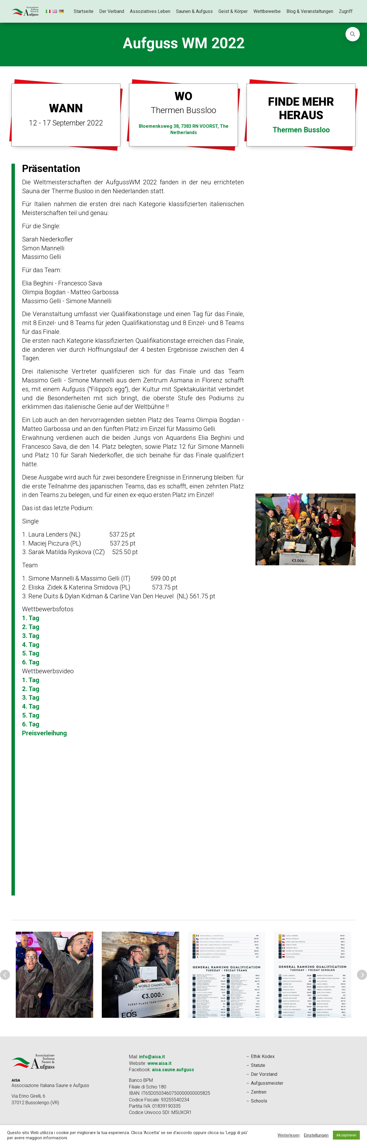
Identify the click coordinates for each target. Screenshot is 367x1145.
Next (362, 975)
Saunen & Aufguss (194, 11)
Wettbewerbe (267, 11)
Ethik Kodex (263, 1056)
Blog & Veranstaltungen (309, 11)
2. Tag (30, 626)
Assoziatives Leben (150, 11)
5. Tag (30, 653)
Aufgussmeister (267, 1083)
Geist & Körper (233, 11)
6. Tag (30, 662)
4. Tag (30, 644)
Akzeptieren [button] (346, 1135)
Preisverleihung (44, 733)
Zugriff (346, 11)
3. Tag (30, 635)
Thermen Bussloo (301, 130)
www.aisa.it (159, 1063)
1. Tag (30, 618)
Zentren (258, 1092)
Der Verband (111, 11)
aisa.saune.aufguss (173, 1069)
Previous (5, 975)
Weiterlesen (289, 1135)
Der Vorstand (264, 1074)
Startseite (83, 11)
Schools (259, 1101)
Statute (258, 1065)
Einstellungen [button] (316, 1135)
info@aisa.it (152, 1056)
